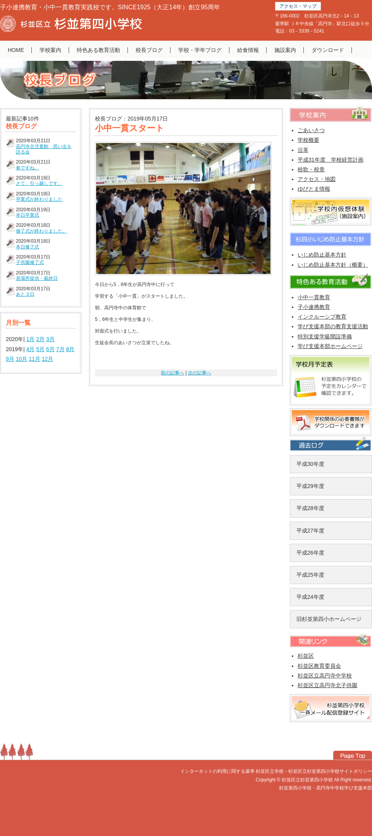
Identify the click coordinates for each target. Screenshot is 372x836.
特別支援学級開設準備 (325, 336)
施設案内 (285, 50)
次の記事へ (199, 373)
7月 (60, 349)
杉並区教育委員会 (319, 666)
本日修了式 (27, 247)
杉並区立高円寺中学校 (325, 675)
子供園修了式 (30, 262)
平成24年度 (310, 597)
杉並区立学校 (270, 771)
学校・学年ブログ (200, 50)
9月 (10, 359)
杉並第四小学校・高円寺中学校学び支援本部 (325, 788)
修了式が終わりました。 (41, 231)
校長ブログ (149, 50)
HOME (16, 50)
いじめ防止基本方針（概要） (333, 265)
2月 (40, 339)
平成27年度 (310, 530)
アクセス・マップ (298, 6)
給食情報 (248, 50)
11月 (34, 359)
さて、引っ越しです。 (39, 183)
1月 (30, 339)
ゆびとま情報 (314, 189)
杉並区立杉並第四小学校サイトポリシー (330, 771)
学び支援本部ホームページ (330, 346)
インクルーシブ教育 (322, 317)
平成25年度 (310, 575)
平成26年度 (310, 553)
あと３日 (25, 294)
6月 (50, 349)
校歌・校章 (311, 169)
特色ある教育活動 (98, 50)
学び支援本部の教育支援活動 (333, 326)
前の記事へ (172, 373)
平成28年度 (310, 508)
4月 (30, 349)
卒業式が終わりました (39, 199)
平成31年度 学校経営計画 (330, 160)
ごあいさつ (311, 130)
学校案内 (50, 50)
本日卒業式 (27, 215)
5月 (40, 349)
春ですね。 (27, 168)
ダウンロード (328, 50)
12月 (47, 359)
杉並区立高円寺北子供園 (327, 685)
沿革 (303, 150)
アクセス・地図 (317, 179)
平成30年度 (310, 464)
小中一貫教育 (314, 297)
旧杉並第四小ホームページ (329, 619)
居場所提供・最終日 (37, 278)
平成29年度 (310, 486)
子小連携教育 (314, 307)
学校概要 (308, 140)
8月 (70, 349)
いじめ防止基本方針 (322, 255)
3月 (50, 339)
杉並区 (306, 656)
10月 (22, 359)
